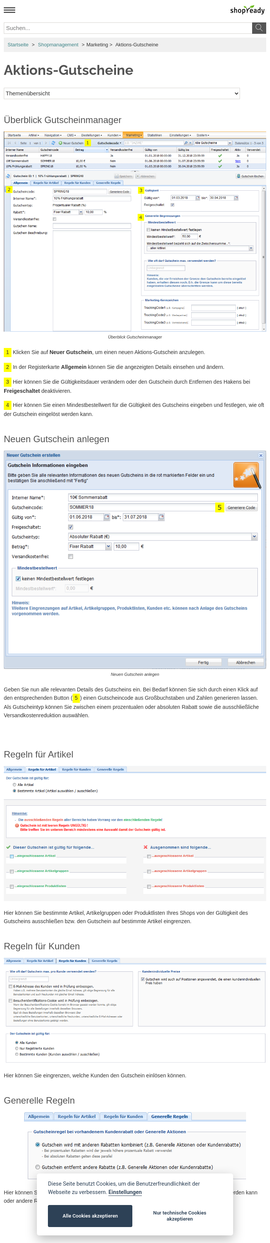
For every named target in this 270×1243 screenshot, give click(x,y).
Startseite (18, 44)
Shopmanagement (58, 44)
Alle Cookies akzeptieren (90, 1216)
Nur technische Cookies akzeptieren (179, 1216)
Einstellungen (124, 1192)
